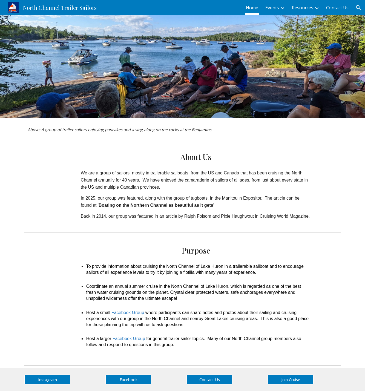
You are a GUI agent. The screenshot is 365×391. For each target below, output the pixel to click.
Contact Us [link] (337, 8)
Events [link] (272, 8)
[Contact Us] (209, 379)
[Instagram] (47, 379)
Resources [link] (302, 8)
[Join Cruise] (290, 379)
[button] (358, 7)
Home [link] (252, 8)
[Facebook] (128, 379)
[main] (182, 129)
